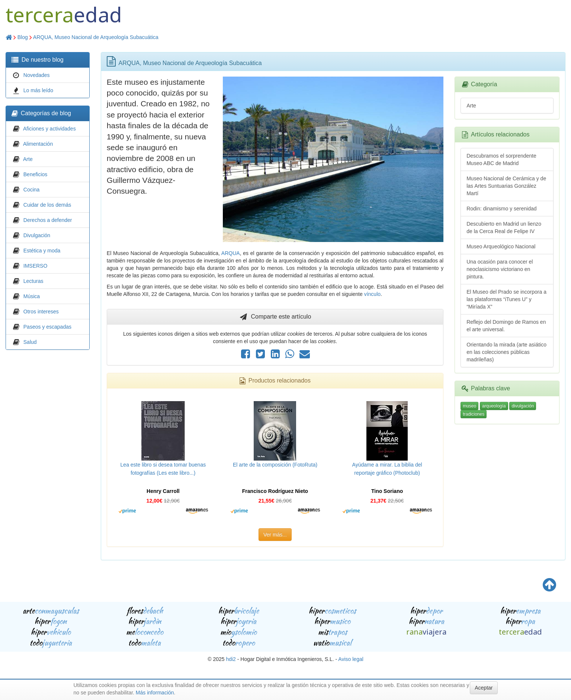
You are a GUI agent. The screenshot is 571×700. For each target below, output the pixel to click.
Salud (30, 342)
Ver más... (275, 535)
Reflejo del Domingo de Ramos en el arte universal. (506, 325)
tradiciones (473, 414)
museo (469, 406)
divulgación (522, 406)
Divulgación (36, 235)
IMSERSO (35, 266)
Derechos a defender (47, 220)
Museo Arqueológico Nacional (500, 246)
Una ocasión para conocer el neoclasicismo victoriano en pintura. (499, 269)
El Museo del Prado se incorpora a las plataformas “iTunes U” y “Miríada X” (506, 299)
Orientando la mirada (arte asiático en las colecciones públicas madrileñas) (506, 352)
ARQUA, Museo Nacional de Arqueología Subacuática (95, 37)
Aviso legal (350, 659)
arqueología (494, 406)
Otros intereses (41, 311)
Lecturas (33, 281)
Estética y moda (42, 251)
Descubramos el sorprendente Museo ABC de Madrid (501, 159)
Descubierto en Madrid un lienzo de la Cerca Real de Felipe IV (503, 227)
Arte (28, 159)
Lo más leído (38, 90)
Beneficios (35, 174)
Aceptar (484, 688)
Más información (155, 693)
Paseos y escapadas (47, 327)
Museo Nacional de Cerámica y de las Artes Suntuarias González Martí (506, 185)
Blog (22, 37)
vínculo (372, 294)
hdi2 (230, 659)
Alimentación (38, 144)
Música (31, 296)
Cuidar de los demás (47, 205)
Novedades (36, 75)
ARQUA (230, 253)
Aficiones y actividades (49, 129)
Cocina (31, 190)
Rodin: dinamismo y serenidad (501, 209)
